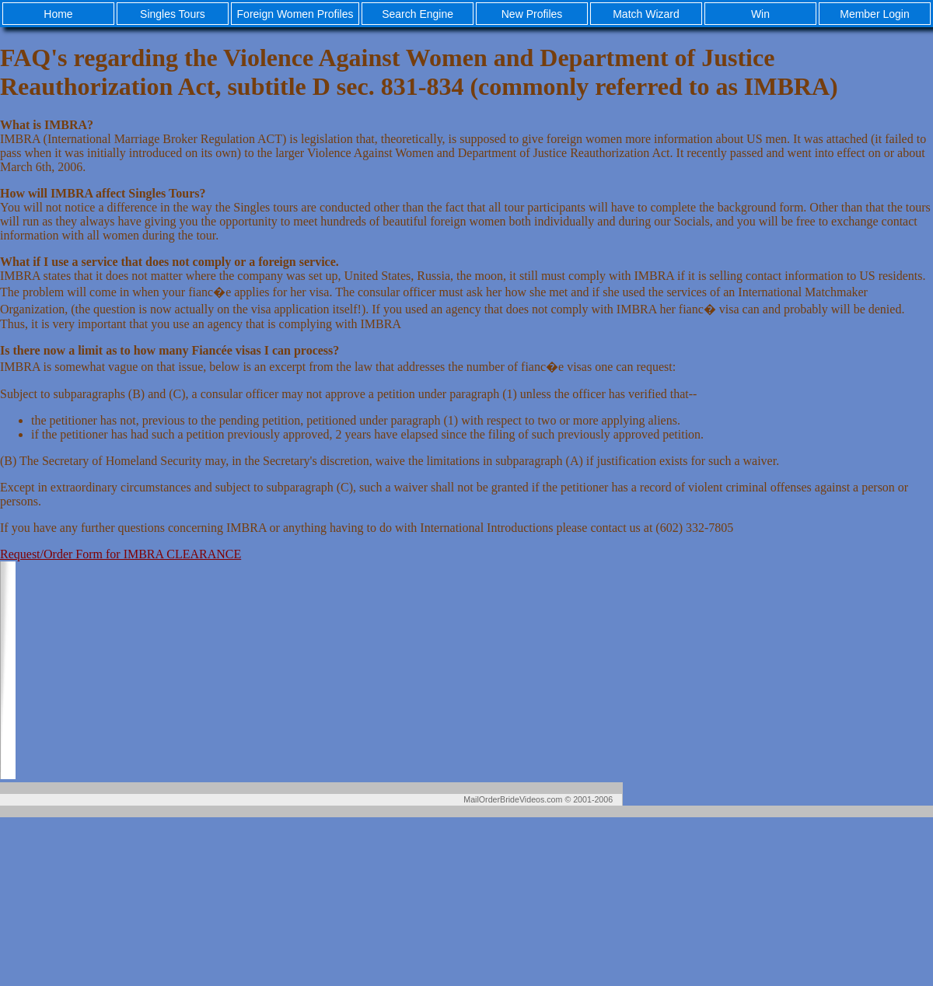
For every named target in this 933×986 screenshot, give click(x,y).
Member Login (875, 14)
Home (58, 14)
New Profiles (532, 14)
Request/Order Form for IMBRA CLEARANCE (120, 554)
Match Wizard (646, 14)
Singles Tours (172, 14)
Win (760, 14)
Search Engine (417, 14)
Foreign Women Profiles (295, 14)
